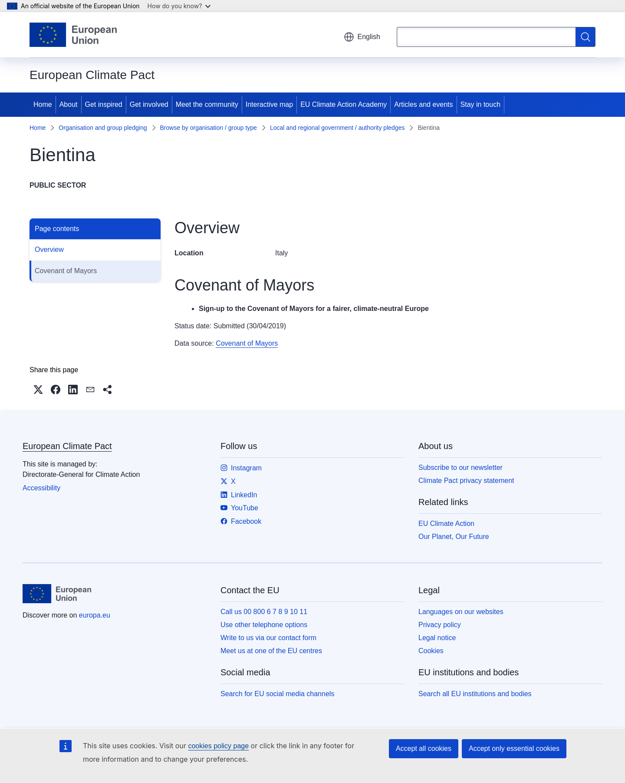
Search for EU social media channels (277, 693)
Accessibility (41, 488)
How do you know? (179, 6)
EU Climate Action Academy (343, 104)
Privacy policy (439, 624)
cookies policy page (218, 746)
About (68, 104)
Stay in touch (481, 104)
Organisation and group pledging (103, 127)
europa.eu (94, 615)
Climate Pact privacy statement (466, 480)
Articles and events (423, 104)
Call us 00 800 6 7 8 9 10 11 (263, 611)
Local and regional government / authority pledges (337, 127)
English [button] (362, 37)
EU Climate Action (446, 523)
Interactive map (269, 104)
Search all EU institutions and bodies (475, 693)
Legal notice (437, 637)
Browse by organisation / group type (208, 127)
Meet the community (207, 104)
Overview (49, 249)
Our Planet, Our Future (453, 536)
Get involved (149, 104)
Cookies (431, 650)
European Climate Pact (67, 446)
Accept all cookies (423, 748)
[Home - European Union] (73, 35)
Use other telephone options (263, 624)
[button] (38, 389)
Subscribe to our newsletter (460, 467)
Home (42, 104)
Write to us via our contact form (268, 637)
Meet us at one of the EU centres (271, 650)
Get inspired (103, 104)
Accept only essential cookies (514, 748)
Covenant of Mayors (66, 270)
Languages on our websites (460, 611)
